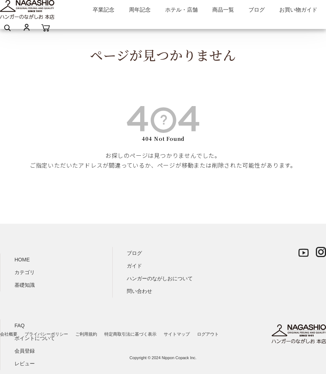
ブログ (256, 10)
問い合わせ (139, 291)
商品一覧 (223, 10)
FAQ (19, 325)
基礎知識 (24, 285)
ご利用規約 (86, 334)
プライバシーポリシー (46, 334)
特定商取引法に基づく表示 (130, 334)
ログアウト (208, 334)
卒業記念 (103, 10)
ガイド (134, 266)
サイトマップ (177, 334)
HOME (22, 259)
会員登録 (24, 351)
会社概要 (8, 334)
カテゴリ (24, 272)
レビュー (24, 363)
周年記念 (140, 10)
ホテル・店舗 (181, 10)
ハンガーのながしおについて (160, 278)
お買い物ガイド (298, 10)
